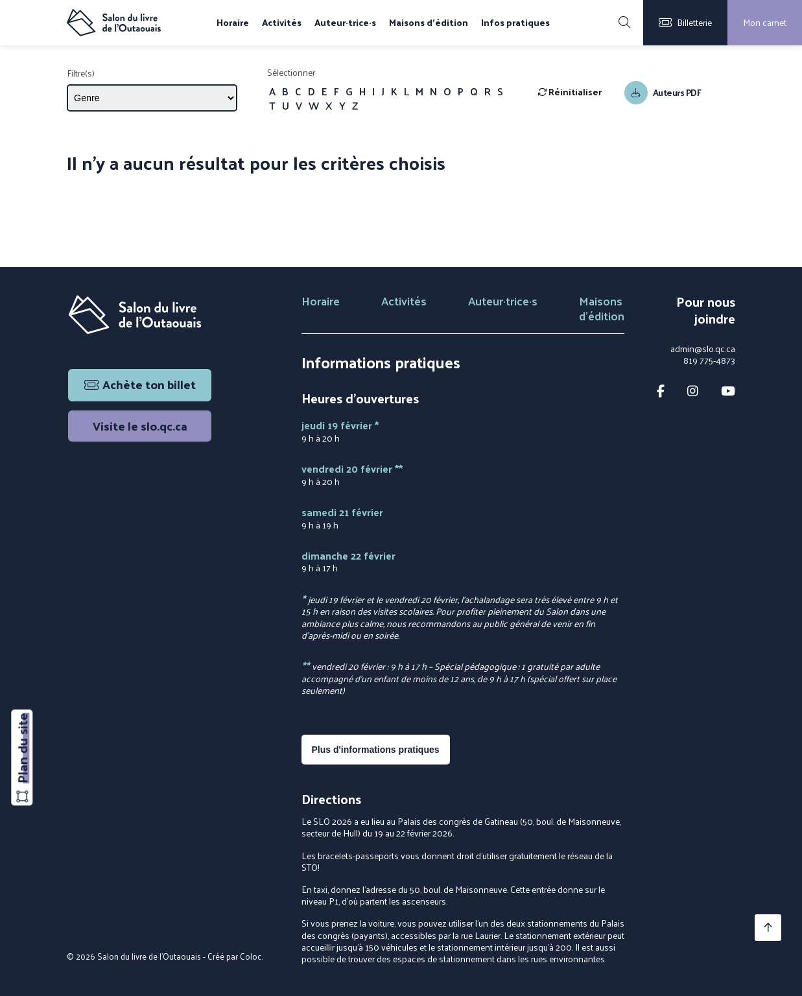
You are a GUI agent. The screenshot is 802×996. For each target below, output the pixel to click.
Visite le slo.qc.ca (140, 425)
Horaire (233, 23)
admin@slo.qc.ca (702, 349)
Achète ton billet (140, 384)
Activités (281, 23)
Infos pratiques (515, 23)
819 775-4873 (709, 360)
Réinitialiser (569, 92)
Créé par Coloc (234, 956)
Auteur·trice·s (345, 23)
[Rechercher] (624, 22)
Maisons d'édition (428, 23)
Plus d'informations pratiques (376, 749)
